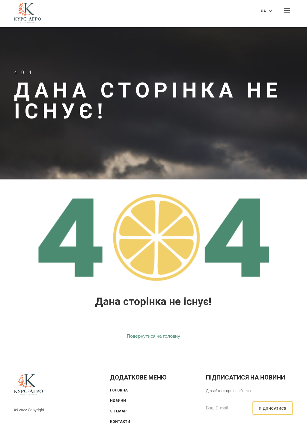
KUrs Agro (27, 13)
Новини (118, 401)
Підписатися (272, 408)
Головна (119, 390)
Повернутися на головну (153, 336)
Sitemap (118, 411)
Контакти (120, 422)
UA (263, 10)
